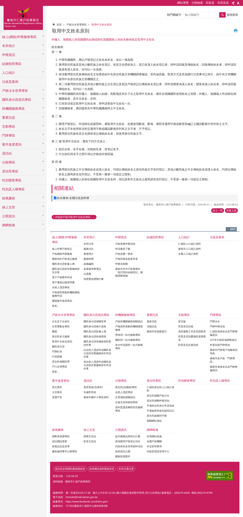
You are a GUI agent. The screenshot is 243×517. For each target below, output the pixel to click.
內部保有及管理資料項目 (129, 446)
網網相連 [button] (8, 225)
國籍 (54, 331)
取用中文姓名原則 (102, 24)
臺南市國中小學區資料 (96, 397)
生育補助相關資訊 (125, 397)
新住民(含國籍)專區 (126, 387)
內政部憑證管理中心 (158, 451)
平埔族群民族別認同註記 (160, 410)
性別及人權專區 (13, 189)
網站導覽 (183, 2)
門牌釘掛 (57, 351)
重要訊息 (152, 314)
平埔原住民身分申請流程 (160, 405)
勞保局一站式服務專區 (127, 334)
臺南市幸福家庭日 (157, 331)
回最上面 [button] (231, 210)
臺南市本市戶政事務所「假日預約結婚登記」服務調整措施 (129, 272)
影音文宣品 (90, 441)
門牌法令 (215, 321)
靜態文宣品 (90, 436)
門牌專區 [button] (8, 135)
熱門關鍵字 (174, 14)
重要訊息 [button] (8, 117)
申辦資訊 (121, 237)
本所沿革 (89, 243)
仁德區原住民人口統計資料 (160, 389)
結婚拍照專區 (11, 64)
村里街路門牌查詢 (220, 344)
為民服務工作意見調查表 (192, 331)
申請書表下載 (122, 248)
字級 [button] (238, 3)
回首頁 (210, 2)
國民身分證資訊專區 (96, 314)
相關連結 (64, 188)
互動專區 (184, 314)
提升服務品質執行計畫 (127, 436)
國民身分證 (58, 346)
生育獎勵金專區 (61, 326)
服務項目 (89, 248)
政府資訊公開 (122, 451)
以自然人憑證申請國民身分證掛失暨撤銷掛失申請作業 (97, 353)
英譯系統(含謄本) (93, 387)
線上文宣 (89, 429)
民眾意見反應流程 (188, 344)
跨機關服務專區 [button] (13, 108)
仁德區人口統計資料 (189, 243)
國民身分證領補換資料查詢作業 (97, 343)
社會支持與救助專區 (126, 402)
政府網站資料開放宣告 (101, 468)
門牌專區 (215, 314)
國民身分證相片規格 (95, 326)
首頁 (59, 24)
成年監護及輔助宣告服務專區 (129, 409)
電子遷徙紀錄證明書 (63, 282)
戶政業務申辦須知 (125, 243)
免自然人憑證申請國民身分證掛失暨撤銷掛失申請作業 (97, 365)
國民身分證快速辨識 (95, 336)
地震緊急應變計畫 (94, 279)
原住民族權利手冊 (157, 415)
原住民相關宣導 (61, 361)
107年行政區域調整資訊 (223, 339)
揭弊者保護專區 (61, 436)
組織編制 (89, 263)
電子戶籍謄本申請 (62, 277)
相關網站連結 (154, 420)
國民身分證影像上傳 (63, 263)
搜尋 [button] (222, 15)
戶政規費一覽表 (124, 253)
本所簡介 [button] (8, 46)
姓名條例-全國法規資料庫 (73, 198)
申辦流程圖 (121, 263)
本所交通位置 (126, 468)
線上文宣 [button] (8, 207)
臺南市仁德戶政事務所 (23, 17)
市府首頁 (223, 2)
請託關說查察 (59, 441)
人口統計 (184, 237)
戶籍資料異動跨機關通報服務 (129, 328)
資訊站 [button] (7, 153)
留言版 (182, 321)
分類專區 (121, 380)
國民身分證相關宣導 (95, 321)
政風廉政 (58, 429)
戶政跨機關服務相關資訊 (129, 321)
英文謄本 (57, 387)
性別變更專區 (11, 180)
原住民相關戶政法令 (158, 395)
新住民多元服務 (61, 336)
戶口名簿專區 (59, 366)
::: (4, 2)
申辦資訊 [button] (8, 55)
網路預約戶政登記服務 (64, 258)
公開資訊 (121, 429)
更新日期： (59, 476)
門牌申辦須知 (217, 326)
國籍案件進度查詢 (62, 300)
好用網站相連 (154, 436)
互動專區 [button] (8, 126)
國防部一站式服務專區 (127, 339)
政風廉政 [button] (8, 198)
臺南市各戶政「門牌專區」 (222, 360)
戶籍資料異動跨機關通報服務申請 (66, 294)
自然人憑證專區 (61, 287)
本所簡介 (89, 237)
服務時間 (89, 258)
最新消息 (152, 321)
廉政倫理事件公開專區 (64, 451)
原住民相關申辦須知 (158, 400)
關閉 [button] (233, 229)
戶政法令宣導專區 (77, 24)
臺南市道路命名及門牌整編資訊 (223, 368)
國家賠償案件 (122, 456)
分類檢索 (197, 2)
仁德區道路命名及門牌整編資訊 (223, 333)
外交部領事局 (154, 446)
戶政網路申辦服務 (62, 253)
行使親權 (57, 356)
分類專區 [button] (8, 162)
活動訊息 (152, 326)
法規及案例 (10, 82)
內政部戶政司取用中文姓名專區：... (75, 217)
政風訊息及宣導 (61, 446)
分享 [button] (233, 3)
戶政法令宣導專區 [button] (15, 91)
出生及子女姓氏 (61, 321)
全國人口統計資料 (188, 253)
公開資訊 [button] (8, 216)
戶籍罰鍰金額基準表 (126, 258)
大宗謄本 (57, 392)
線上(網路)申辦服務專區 (64, 240)
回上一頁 (218, 210)
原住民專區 (154, 380)
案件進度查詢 (60, 380)
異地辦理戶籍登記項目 (127, 441)
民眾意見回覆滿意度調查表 (192, 338)
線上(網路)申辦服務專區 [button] (19, 37)
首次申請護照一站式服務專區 (129, 346)
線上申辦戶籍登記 (62, 248)
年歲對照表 (90, 392)
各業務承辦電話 (92, 268)
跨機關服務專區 (125, 314)
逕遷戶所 (57, 397)
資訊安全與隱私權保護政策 (70, 468)
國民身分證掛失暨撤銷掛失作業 (66, 270)
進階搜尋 (232, 14)
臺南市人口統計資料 (189, 248)
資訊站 (88, 380)
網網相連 (152, 429)
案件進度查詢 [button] (11, 144)
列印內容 (235, 30)
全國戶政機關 (154, 441)
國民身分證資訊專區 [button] (16, 99)
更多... (55, 305)
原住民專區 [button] (10, 171)
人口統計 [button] (8, 73)
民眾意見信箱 (185, 326)
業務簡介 (89, 253)
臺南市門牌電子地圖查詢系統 (223, 351)
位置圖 (87, 273)
